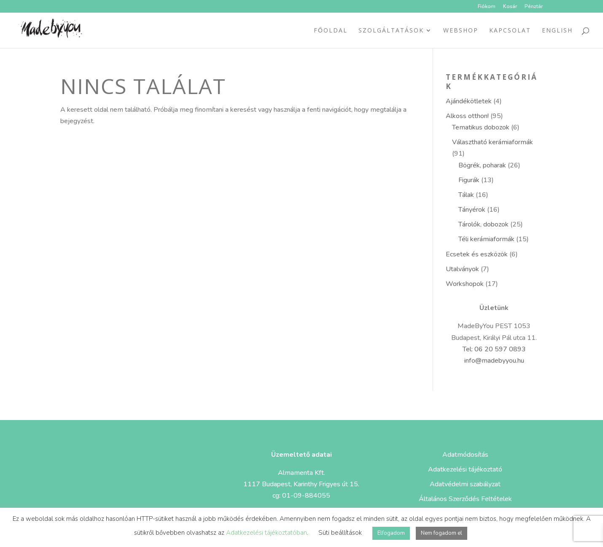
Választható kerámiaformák (492, 142)
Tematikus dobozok (480, 127)
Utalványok (462, 269)
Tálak (466, 194)
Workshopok (465, 283)
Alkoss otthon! (467, 116)
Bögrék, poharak (482, 165)
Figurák (468, 180)
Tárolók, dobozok (483, 224)
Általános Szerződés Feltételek (465, 499)
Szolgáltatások (391, 30)
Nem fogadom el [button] (441, 533)
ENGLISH (557, 30)
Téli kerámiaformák (486, 239)
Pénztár (534, 7)
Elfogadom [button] (391, 533)
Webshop (460, 30)
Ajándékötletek (469, 101)
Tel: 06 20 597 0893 (494, 349)
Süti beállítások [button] (340, 532)
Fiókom (486, 7)
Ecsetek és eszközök (477, 254)
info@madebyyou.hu (494, 360)
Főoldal (330, 30)
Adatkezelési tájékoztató (465, 469)
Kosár (510, 7)
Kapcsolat (510, 30)
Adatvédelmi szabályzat (465, 484)
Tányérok (471, 209)
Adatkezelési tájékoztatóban (266, 532)
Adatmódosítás (465, 454)
